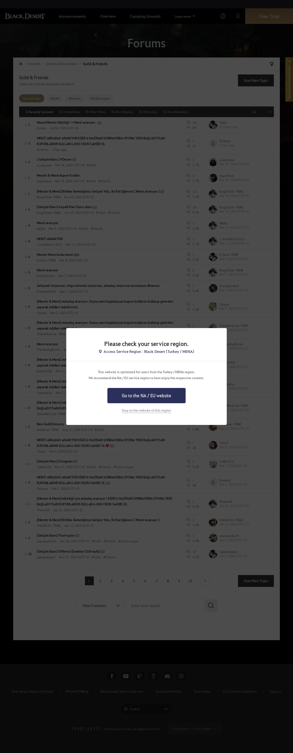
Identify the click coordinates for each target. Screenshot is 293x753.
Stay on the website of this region (146, 410)
